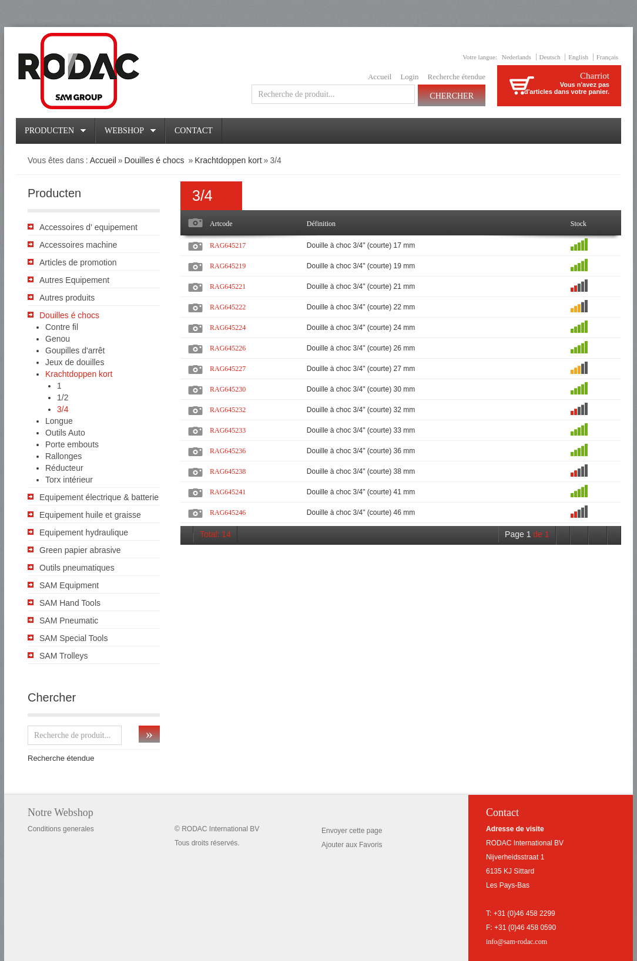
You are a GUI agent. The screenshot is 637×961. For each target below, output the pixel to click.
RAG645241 (228, 492)
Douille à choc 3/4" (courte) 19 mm (361, 266)
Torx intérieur (69, 479)
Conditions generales (61, 829)
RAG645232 (228, 410)
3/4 (62, 409)
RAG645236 (228, 451)
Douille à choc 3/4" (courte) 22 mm (361, 307)
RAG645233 (228, 430)
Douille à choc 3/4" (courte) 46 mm (361, 512)
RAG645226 (228, 348)
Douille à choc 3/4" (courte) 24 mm (361, 327)
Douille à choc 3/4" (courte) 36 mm (361, 451)
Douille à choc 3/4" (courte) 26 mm (361, 348)
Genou (57, 338)
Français (607, 56)
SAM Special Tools (73, 638)
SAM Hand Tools (69, 603)
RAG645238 (228, 471)
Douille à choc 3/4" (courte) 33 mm (361, 430)
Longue (59, 421)
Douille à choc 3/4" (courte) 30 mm (361, 389)
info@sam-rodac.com (516, 942)
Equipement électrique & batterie (99, 497)
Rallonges (63, 456)
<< (579, 536)
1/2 (62, 397)
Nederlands (516, 56)
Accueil (379, 76)
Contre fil (61, 327)
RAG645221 (228, 286)
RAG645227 (228, 369)
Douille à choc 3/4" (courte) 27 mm (361, 369)
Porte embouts (72, 444)
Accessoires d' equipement (88, 227)
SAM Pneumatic (68, 620)
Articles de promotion (78, 262)
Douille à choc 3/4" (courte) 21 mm (361, 286)
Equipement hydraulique (83, 532)
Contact (194, 130)
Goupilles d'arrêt (75, 350)
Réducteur (64, 468)
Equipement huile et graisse (90, 515)
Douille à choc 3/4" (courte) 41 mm (361, 492)
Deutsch (550, 56)
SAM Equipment (69, 585)
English (578, 56)
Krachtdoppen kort (228, 160)
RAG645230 (228, 389)
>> (597, 536)
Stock (578, 224)
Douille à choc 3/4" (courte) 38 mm (361, 471)
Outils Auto (65, 432)
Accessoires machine (78, 244)
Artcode (221, 224)
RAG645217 (228, 245)
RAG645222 (228, 307)
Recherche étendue (456, 76)
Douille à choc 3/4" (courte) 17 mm (361, 245)
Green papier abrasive (80, 550)
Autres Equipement (74, 280)
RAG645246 (228, 512)
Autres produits (67, 297)
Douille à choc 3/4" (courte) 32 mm (361, 410)
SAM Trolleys (63, 655)
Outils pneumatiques (77, 567)
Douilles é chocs (156, 160)
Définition (321, 224)
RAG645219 (228, 266)
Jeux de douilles (74, 362)
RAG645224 (228, 327)
